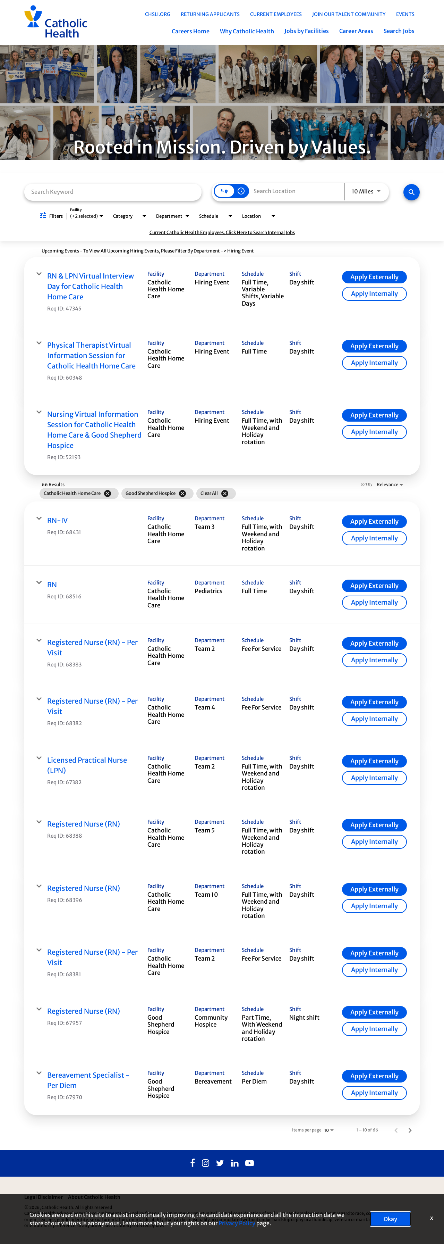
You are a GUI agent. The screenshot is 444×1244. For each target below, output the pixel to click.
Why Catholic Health (247, 31)
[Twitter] (220, 1163)
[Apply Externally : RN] (374, 586)
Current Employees (276, 14)
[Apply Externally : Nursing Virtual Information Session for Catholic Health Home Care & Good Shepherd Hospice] (374, 415)
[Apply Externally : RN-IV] (374, 521)
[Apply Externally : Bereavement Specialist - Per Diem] (374, 1076)
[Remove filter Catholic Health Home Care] (107, 493)
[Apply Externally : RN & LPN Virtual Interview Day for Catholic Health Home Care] (374, 277)
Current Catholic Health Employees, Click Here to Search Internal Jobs (222, 232)
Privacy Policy (237, 1223)
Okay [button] (390, 1219)
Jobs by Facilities (306, 30)
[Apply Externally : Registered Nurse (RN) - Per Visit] (374, 643)
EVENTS (405, 14)
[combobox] (113, 191)
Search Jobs (399, 30)
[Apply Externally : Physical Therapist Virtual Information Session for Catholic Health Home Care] (374, 346)
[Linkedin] (234, 1163)
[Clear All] (225, 493)
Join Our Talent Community (349, 14)
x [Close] (431, 1217)
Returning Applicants (210, 14)
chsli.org (157, 14)
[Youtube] (249, 1163)
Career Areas (356, 30)
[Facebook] (192, 1163)
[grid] (208, 493)
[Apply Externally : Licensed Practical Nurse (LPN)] (374, 761)
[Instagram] (205, 1163)
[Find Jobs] (411, 192)
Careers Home (191, 31)
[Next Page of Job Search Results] (410, 1130)
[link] (222, 291)
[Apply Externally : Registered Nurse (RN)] (374, 825)
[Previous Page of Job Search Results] (396, 1130)
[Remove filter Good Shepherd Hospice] (182, 493)
